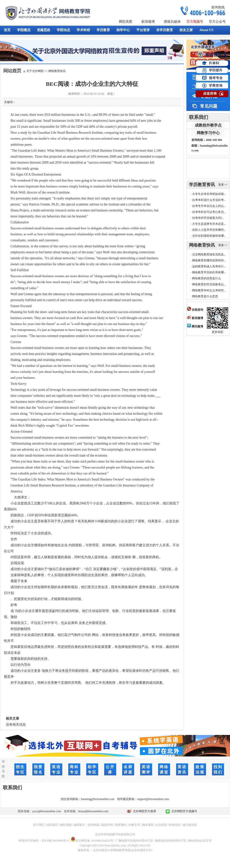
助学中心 (123, 30)
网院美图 (125, 21)
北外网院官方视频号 (183, 811)
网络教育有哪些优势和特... (209, 260)
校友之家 (186, 30)
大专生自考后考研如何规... (209, 194)
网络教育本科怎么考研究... (209, 290)
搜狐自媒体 (172, 21)
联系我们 (198, 117)
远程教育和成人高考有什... (209, 266)
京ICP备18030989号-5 (55, 840)
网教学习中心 (208, 133)
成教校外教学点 (208, 125)
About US (206, 30)
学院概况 (23, 30)
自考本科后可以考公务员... (209, 212)
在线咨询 (195, 309)
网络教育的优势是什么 (206, 278)
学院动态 (63, 30)
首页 (7, 30)
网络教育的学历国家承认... (209, 284)
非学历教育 (164, 30)
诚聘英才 (79, 825)
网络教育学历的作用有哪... (209, 272)
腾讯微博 (195, 326)
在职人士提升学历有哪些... (209, 230)
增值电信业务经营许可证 (170, 840)
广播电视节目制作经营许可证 (134, 840)
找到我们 (52, 825)
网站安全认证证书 (199, 840)
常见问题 (208, 106)
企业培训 (161, 825)
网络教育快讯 (57, 71)
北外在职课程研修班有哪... (209, 235)
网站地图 (66, 825)
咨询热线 (218, 7)
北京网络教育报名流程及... (209, 254)
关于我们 (39, 825)
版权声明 (107, 825)
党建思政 (43, 30)
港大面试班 (190, 825)
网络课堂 (148, 825)
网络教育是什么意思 (205, 296)
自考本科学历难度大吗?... (208, 218)
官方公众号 (217, 21)
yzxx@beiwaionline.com (46, 811)
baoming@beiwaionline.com (97, 799)
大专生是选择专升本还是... (209, 224)
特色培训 (174, 825)
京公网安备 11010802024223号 (92, 840)
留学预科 (120, 825)
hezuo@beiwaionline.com (93, 811)
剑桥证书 (134, 825)
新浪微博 (148, 21)
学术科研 (83, 30)
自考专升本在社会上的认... (209, 206)
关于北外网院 (35, 71)
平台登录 (143, 30)
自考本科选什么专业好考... (209, 200)
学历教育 (103, 30)
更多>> (222, 184)
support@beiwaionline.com (153, 799)
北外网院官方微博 (144, 811)
